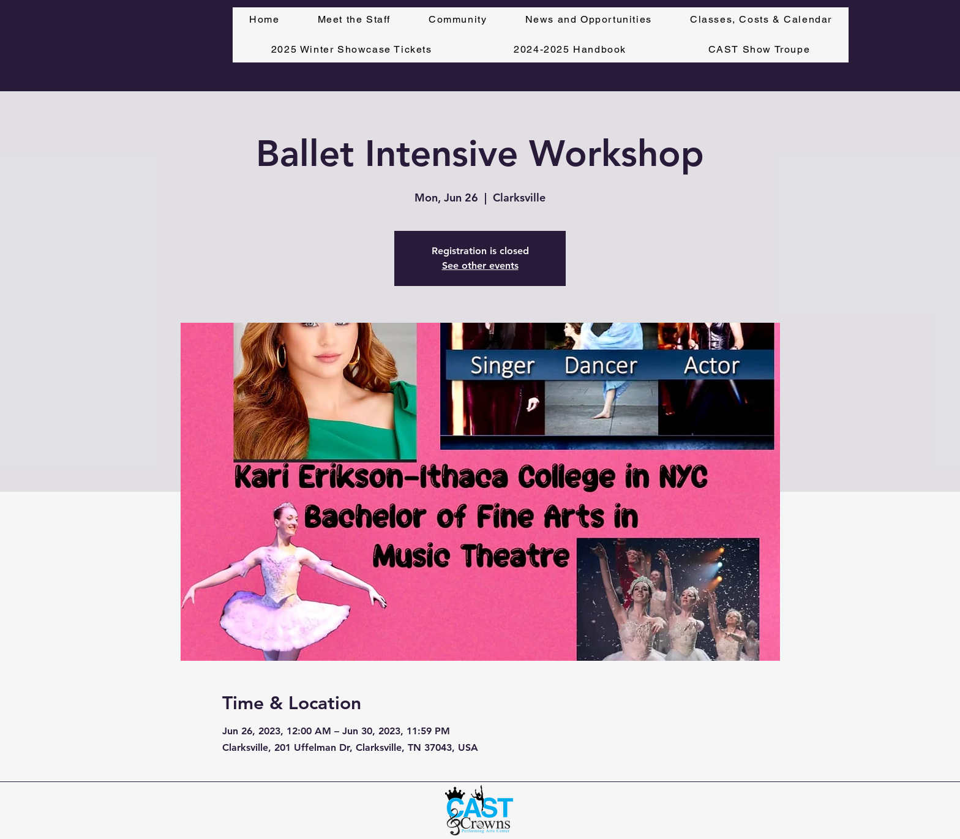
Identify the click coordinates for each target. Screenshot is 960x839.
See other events (480, 265)
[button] (761, 19)
